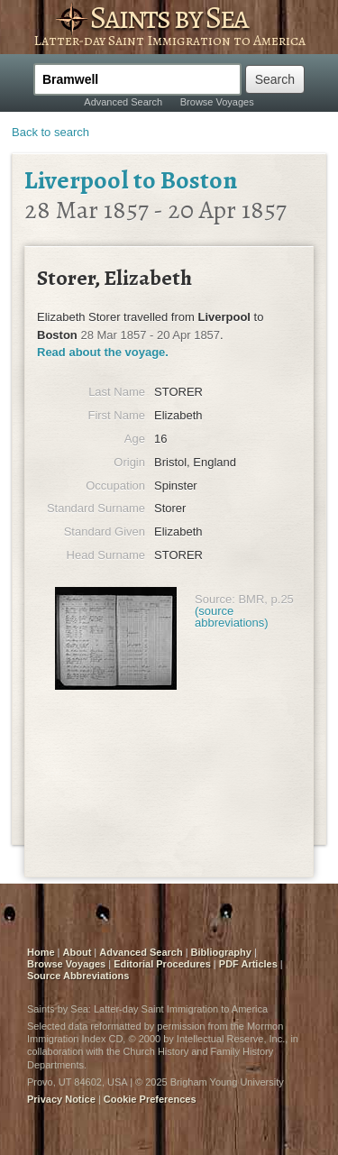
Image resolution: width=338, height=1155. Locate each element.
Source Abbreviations (78, 975)
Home (41, 952)
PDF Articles (248, 963)
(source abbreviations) (232, 616)
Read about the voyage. (103, 352)
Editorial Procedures (162, 963)
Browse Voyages (217, 101)
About (77, 952)
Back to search (50, 132)
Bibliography (221, 952)
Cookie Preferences (150, 1099)
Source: (215, 599)
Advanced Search (123, 101)
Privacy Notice (61, 1099)
